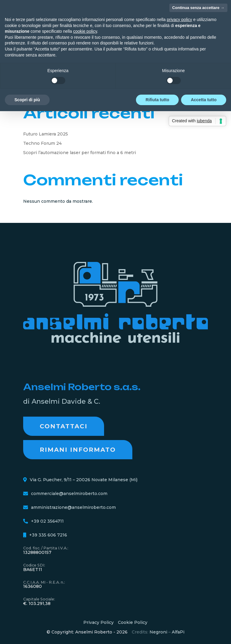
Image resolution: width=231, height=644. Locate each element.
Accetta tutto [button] (204, 99)
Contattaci (64, 426)
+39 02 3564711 (47, 521)
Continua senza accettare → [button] (198, 7)
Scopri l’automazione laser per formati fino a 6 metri (79, 152)
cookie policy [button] (85, 31)
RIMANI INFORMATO (78, 449)
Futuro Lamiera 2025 (45, 134)
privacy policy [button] (179, 19)
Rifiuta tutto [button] (157, 99)
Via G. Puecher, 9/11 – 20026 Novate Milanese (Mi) (83, 479)
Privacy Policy (98, 622)
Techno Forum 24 (42, 143)
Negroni (158, 632)
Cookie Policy (132, 622)
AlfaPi (178, 632)
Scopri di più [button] (27, 99)
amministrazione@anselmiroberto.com (73, 507)
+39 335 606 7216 (48, 535)
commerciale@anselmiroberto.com (69, 493)
